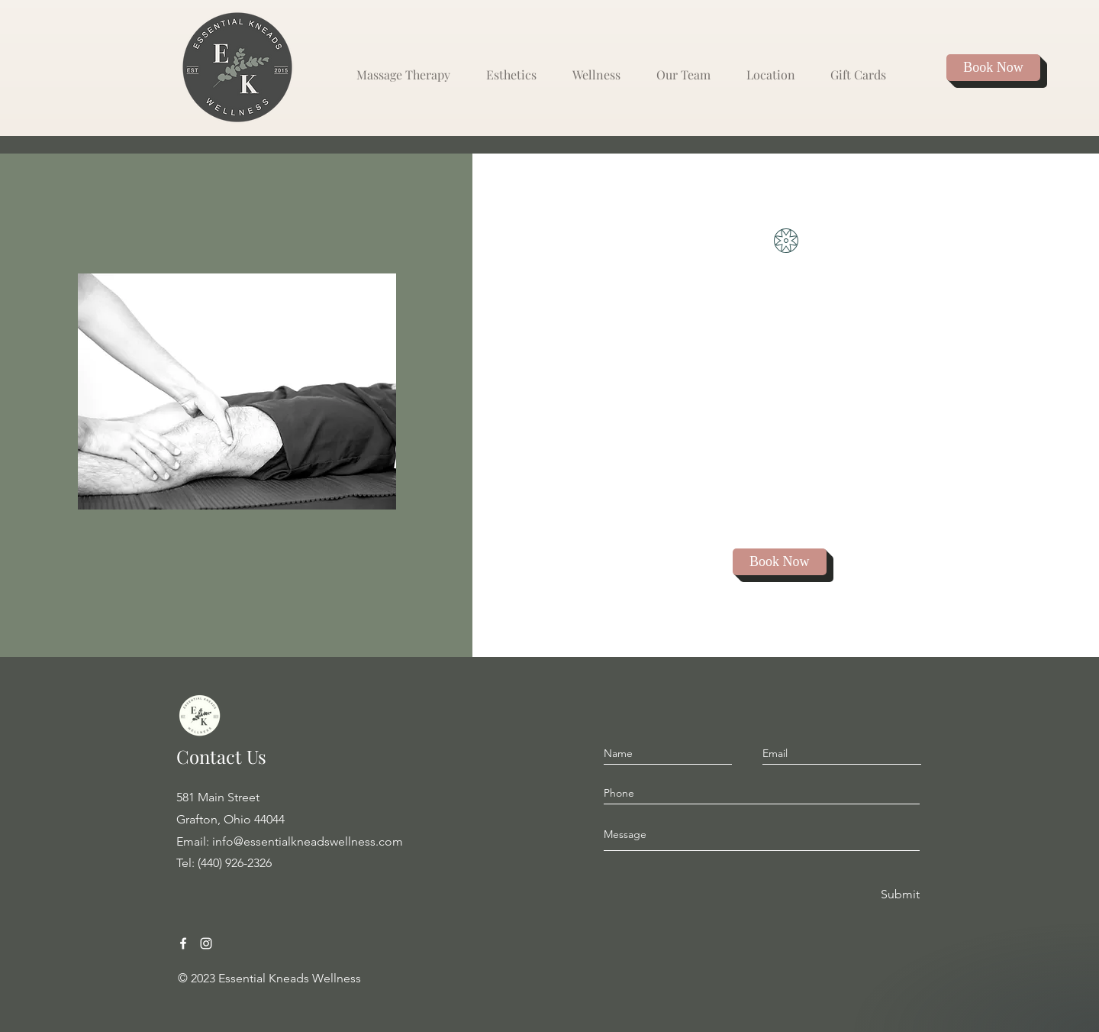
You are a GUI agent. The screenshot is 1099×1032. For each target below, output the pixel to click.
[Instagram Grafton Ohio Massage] (206, 943)
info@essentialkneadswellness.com (307, 841)
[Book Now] (993, 67)
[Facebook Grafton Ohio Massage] (183, 943)
